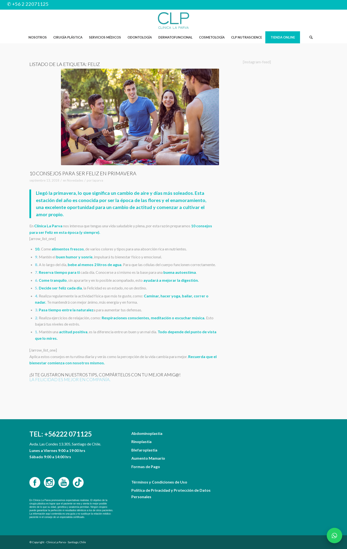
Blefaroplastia (144, 450)
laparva (98, 180)
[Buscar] (311, 37)
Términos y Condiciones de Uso (159, 482)
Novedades (75, 180)
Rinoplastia (141, 441)
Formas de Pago (145, 466)
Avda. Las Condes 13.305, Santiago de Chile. (65, 444)
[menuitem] (37, 37)
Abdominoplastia (146, 433)
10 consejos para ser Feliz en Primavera (82, 173)
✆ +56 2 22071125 (28, 4)
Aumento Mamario (148, 458)
